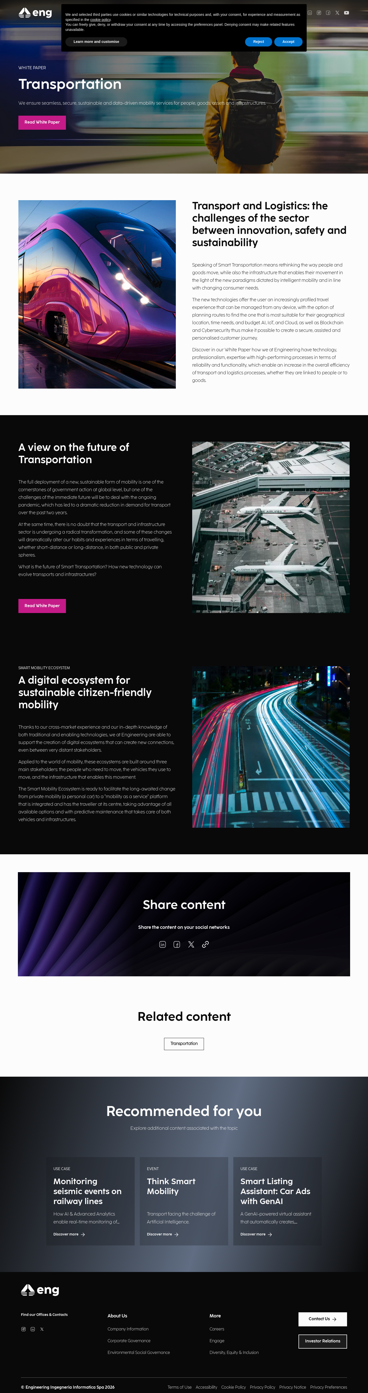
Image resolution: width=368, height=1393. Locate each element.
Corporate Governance (129, 1341)
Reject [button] (258, 42)
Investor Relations (322, 1341)
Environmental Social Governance (139, 1352)
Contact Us (323, 1319)
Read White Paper (42, 122)
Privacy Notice (292, 1387)
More (215, 1316)
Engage (217, 1341)
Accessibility (206, 1387)
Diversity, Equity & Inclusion (234, 1352)
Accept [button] (288, 42)
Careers (217, 1329)
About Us (117, 1316)
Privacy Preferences (328, 1387)
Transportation (184, 1043)
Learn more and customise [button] (96, 42)
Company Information (128, 1329)
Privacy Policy (262, 1387)
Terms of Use (180, 1387)
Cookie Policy (233, 1387)
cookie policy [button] (100, 20)
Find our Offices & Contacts (44, 1315)
